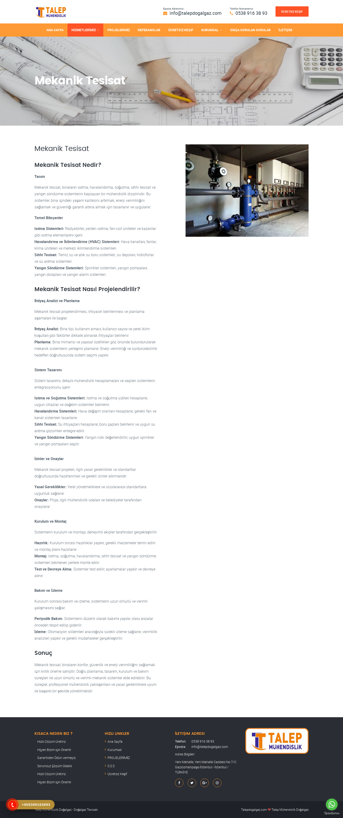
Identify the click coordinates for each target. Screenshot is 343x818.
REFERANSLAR (149, 30)
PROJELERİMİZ (118, 30)
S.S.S (111, 766)
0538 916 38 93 (251, 13)
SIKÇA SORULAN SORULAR (250, 30)
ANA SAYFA (54, 30)
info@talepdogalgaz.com (196, 13)
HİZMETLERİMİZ (83, 30)
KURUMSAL (210, 30)
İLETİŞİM (285, 30)
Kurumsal (115, 749)
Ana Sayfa (115, 741)
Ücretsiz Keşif (292, 11)
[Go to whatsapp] (332, 804)
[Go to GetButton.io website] (331, 813)
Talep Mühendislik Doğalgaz (290, 809)
